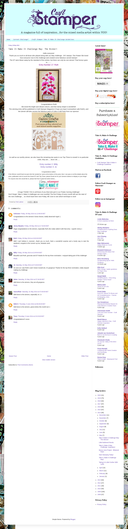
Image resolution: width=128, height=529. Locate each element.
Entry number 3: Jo (49, 167)
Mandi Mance (102, 319)
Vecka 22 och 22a (103, 286)
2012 (99, 483)
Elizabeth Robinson (104, 250)
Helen (16, 279)
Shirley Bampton (103, 228)
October (102, 421)
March (101, 470)
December (102, 415)
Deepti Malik (101, 276)
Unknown (17, 213)
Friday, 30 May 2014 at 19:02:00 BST (30, 238)
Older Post (84, 356)
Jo (14, 265)
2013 (99, 480)
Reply (15, 219)
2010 (99, 488)
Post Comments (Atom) (25, 365)
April (101, 468)
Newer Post (13, 356)
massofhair (17, 292)
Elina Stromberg (103, 259)
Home (8, 39)
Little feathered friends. (106, 442)
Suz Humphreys (103, 302)
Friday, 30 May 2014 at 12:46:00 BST (33, 213)
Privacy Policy (101, 504)
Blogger (72, 519)
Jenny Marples (19, 226)
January (102, 476)
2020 (99, 395)
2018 (99, 401)
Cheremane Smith (103, 311)
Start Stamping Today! (106, 455)
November (102, 418)
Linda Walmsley (103, 219)
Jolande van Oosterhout (105, 333)
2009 (99, 491)
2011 (99, 486)
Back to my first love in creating (107, 335)
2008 (99, 494)
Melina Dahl (101, 285)
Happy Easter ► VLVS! (104, 245)
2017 (99, 404)
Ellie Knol (100, 267)
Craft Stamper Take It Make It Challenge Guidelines (53, 39)
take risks (100, 238)
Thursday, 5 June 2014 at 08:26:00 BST (32, 304)
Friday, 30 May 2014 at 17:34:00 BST (36, 226)
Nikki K (16, 304)
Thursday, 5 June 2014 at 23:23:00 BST (31, 316)
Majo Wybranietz (103, 243)
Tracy (15, 316)
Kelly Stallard (102, 328)
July (100, 429)
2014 (99, 412)
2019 (99, 398)
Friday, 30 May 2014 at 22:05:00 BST (30, 252)
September (103, 424)
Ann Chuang (101, 236)
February (102, 473)
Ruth (15, 238)
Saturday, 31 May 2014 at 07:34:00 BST (31, 279)
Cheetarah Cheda (103, 340)
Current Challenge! (21, 39)
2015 (99, 409)
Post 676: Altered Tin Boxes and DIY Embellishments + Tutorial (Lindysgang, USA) (107, 295)
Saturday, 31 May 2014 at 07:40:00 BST (35, 292)
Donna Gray (101, 357)
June (101, 432)
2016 (99, 407)
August (101, 426)
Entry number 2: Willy (49, 164)
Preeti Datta (101, 291)
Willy (15, 252)
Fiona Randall (102, 348)
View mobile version (48, 360)
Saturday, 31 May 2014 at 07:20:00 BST (29, 265)
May (100, 435)
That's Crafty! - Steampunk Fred (107, 359)
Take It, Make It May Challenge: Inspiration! (107, 446)
